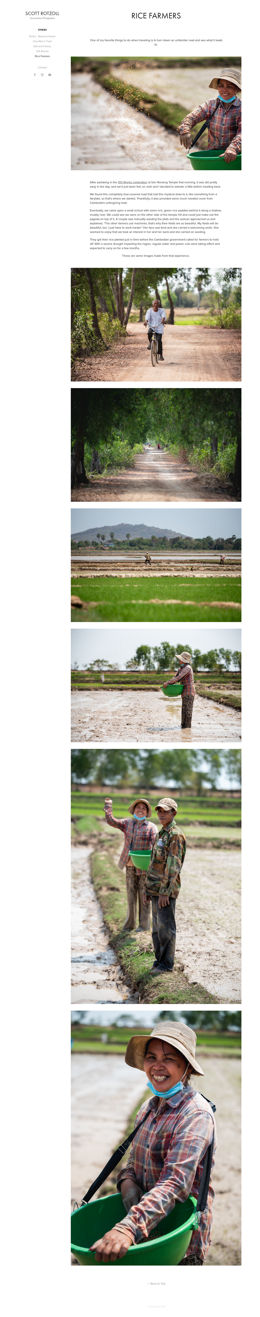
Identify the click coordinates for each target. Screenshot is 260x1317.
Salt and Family (42, 46)
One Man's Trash (42, 41)
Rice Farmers (42, 56)
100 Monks (42, 51)
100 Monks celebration (132, 182)
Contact (42, 67)
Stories (42, 29)
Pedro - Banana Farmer (42, 36)
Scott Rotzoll (42, 13)
